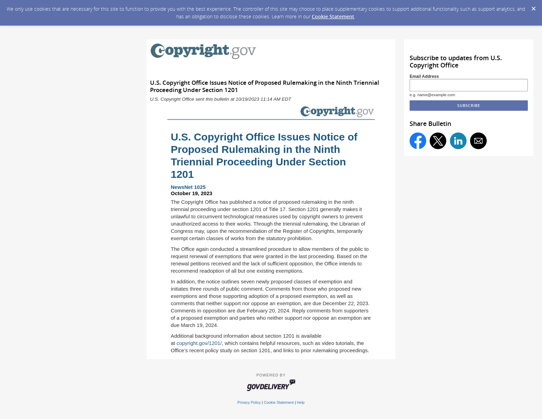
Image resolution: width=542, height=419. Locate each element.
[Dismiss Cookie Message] (533, 6)
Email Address (424, 76)
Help (301, 402)
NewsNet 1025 (188, 187)
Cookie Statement (333, 16)
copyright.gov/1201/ (199, 343)
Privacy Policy (249, 402)
